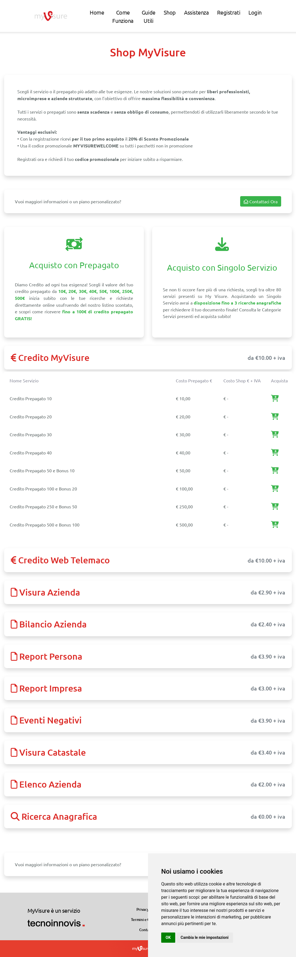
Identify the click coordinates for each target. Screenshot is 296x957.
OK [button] (168, 937)
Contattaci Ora (261, 201)
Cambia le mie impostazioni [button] (205, 937)
